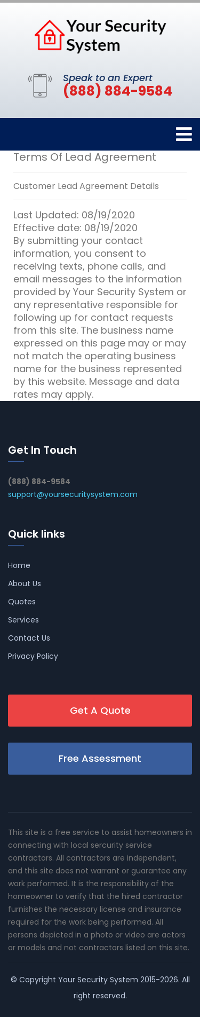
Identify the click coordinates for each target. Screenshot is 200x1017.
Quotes (22, 601)
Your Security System (98, 979)
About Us (24, 583)
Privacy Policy (33, 656)
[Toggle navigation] (184, 134)
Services (23, 619)
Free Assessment (100, 758)
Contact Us (29, 638)
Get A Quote (100, 710)
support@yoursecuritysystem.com (73, 494)
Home (19, 565)
